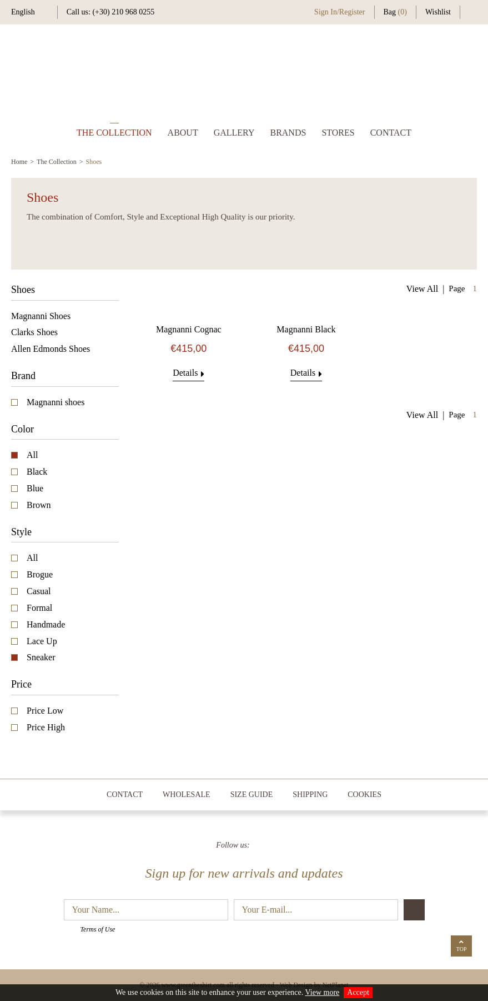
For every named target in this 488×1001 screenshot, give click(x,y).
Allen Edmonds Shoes (50, 348)
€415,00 (188, 348)
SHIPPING (310, 794)
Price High (46, 727)
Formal (39, 607)
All (32, 455)
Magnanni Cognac (189, 329)
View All (422, 288)
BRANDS (288, 132)
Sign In (325, 12)
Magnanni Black (305, 329)
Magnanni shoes (55, 402)
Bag (395, 12)
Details (188, 373)
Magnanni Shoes (41, 316)
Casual (39, 591)
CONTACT (390, 132)
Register (352, 12)
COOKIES (364, 794)
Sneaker (41, 657)
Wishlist (438, 12)
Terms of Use (98, 929)
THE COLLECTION (114, 132)
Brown (39, 505)
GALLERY (234, 132)
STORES (337, 132)
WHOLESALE (186, 794)
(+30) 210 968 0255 (123, 12)
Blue (35, 488)
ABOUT (183, 132)
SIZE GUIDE (251, 794)
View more (322, 992)
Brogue (40, 574)
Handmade (46, 624)
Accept (358, 992)
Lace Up (42, 641)
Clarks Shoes (34, 332)
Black (37, 471)
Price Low (45, 710)
